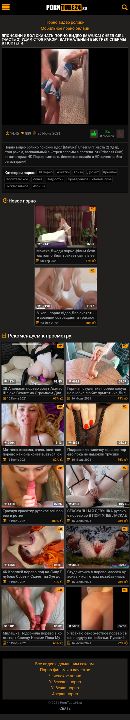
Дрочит (92, 172)
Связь (64, 708)
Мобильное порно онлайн (65, 28)
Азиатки (63, 172)
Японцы (39, 186)
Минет (37, 179)
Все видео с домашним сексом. (65, 664)
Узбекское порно (65, 682)
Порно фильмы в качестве (65, 670)
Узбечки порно (65, 688)
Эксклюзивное (17, 186)
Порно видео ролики (65, 22)
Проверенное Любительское (90, 179)
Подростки (55, 179)
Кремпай (110, 172)
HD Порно (45, 172)
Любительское (17, 179)
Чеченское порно (65, 676)
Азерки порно (65, 694)
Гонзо (78, 172)
